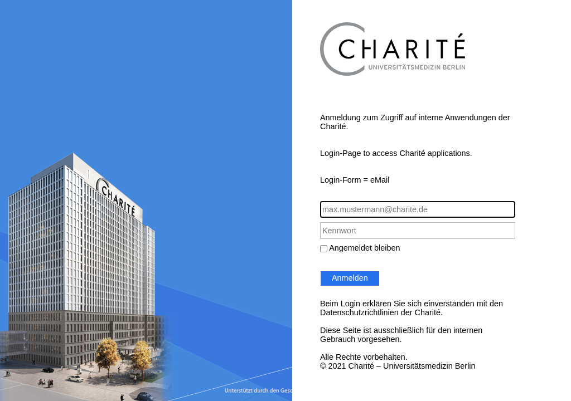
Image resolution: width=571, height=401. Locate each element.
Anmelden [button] (350, 277)
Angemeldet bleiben (364, 247)
